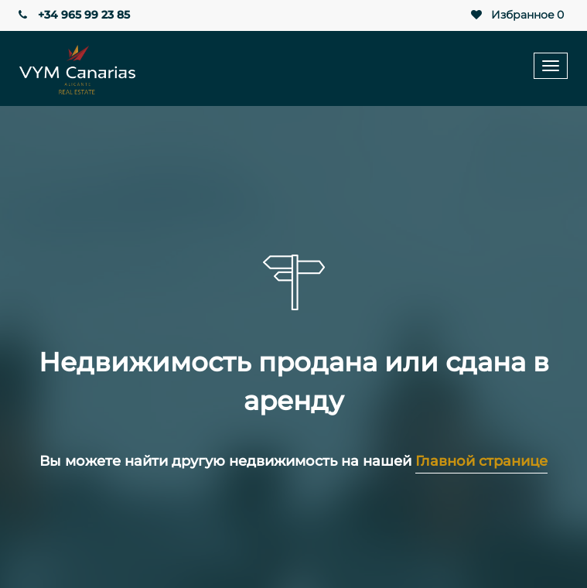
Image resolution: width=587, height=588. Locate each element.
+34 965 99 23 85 (72, 15)
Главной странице (481, 461)
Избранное (516, 15)
